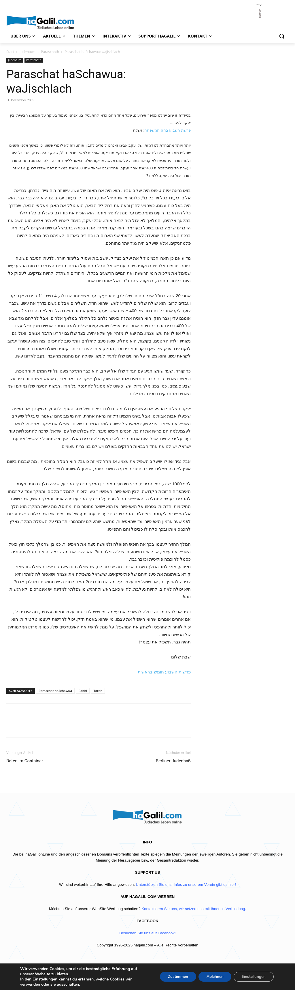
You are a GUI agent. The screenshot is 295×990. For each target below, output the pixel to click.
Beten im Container (24, 760)
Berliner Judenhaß (173, 760)
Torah (97, 690)
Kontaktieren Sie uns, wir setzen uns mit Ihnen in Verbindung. (193, 909)
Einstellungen (45, 979)
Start (10, 51)
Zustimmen (173, 976)
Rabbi (82, 690)
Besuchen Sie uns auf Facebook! (147, 933)
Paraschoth (50, 51)
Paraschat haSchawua (55, 690)
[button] (282, 36)
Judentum (27, 51)
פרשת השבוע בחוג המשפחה (167, 130)
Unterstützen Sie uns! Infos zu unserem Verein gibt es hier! (186, 884)
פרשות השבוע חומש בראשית (164, 671)
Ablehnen (212, 976)
